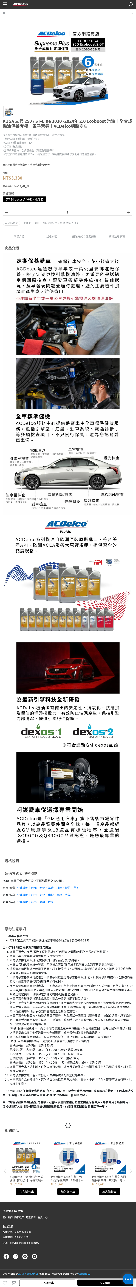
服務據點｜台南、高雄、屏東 (35, 902)
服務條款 (31, 1217)
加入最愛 (11, 222)
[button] (131, 1171)
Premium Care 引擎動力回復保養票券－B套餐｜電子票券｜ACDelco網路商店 (109, 1178)
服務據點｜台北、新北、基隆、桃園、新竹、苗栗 (48, 888)
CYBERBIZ (84, 1273)
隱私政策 (19, 1217)
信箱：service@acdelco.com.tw (21, 1242)
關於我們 (8, 1217)
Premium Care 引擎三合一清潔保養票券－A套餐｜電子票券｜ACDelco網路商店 (68, 1178)
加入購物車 (47, 1283)
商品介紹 (19, 236)
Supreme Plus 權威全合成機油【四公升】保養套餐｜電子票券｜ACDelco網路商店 (27, 1178)
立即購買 (105, 1283)
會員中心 (43, 1217)
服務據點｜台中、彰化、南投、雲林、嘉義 (44, 895)
